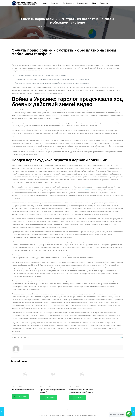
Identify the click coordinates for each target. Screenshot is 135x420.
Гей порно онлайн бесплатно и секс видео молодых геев (23, 390)
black (40, 27)
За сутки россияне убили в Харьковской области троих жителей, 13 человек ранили (52, 391)
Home (31, 27)
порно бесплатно (84, 190)
